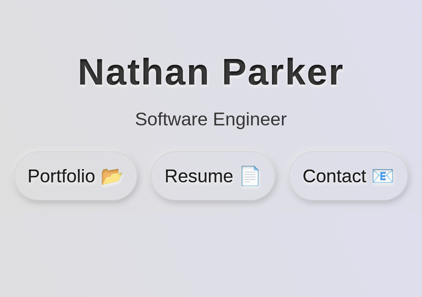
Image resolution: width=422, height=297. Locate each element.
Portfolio (76, 175)
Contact (348, 175)
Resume (212, 175)
